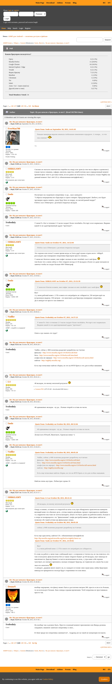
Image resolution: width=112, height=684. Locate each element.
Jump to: (89, 657)
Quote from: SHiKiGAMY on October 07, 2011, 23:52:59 (57, 281)
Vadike (11, 316)
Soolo (36, 43)
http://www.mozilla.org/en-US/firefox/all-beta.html (58, 355)
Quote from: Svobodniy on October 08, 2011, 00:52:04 (56, 424)
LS (9, 382)
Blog (74, 3)
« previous (103, 102)
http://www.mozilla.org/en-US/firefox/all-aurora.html (73, 358)
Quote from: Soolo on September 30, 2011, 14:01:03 (55, 129)
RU (104, 3)
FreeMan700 (14, 128)
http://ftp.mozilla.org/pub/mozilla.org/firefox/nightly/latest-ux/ (57, 538)
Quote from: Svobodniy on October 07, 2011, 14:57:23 (56, 317)
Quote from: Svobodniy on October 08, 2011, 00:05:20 (56, 452)
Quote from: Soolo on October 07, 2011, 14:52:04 (54, 243)
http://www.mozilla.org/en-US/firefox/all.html (60, 353)
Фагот (41, 43)
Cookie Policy (48, 679)
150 (25, 106)
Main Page (40, 3)
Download (50, 3)
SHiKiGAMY (14, 169)
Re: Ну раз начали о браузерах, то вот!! (26, 122)
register (16, 10)
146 (12, 106)
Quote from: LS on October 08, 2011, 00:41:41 (53, 498)
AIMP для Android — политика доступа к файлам (27, 36)
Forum (68, 3)
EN (109, 3)
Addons (60, 3)
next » (110, 102)
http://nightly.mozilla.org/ (51, 360)
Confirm (104, 679)
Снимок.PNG (39, 389)
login (10, 10)
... (10, 106)
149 (22, 106)
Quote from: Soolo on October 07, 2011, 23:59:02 (54, 541)
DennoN (12, 586)
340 (29, 106)
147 (15, 106)
